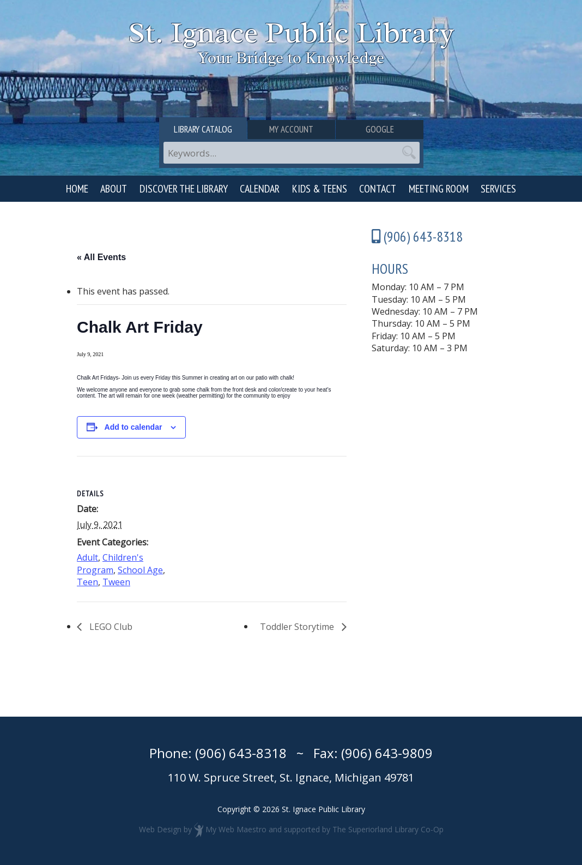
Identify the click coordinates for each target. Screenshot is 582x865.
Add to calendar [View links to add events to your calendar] (133, 427)
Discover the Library (184, 189)
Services (498, 189)
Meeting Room (439, 189)
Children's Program (110, 563)
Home (77, 189)
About (113, 189)
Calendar (260, 189)
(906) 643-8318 (241, 753)
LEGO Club (109, 627)
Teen (87, 582)
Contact (377, 189)
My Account (291, 129)
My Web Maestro (235, 829)
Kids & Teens (319, 189)
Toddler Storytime (298, 627)
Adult (87, 557)
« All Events (101, 257)
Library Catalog (203, 129)
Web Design (160, 829)
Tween (116, 582)
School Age (140, 570)
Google (380, 129)
